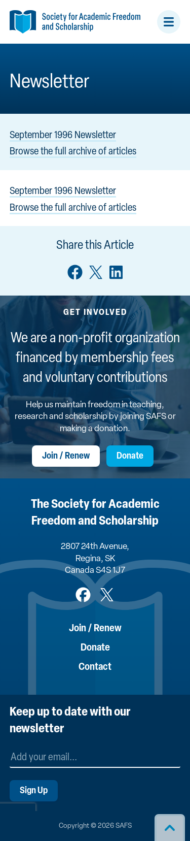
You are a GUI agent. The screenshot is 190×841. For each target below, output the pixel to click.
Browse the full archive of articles (73, 152)
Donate (130, 456)
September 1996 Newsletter (63, 136)
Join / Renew (66, 456)
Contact (95, 667)
